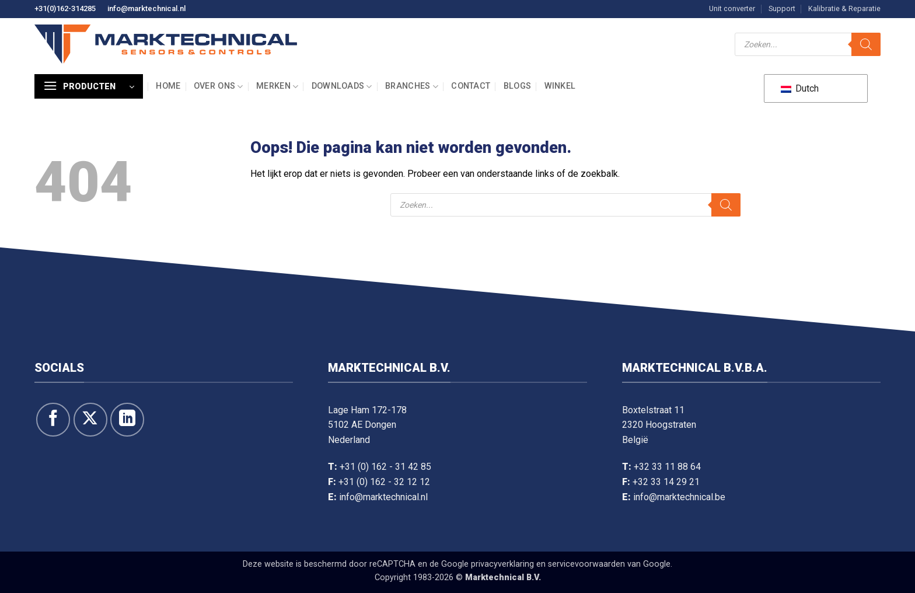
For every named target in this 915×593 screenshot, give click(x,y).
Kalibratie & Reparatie (844, 8)
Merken (277, 86)
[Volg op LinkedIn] (127, 420)
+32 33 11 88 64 (667, 466)
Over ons (218, 86)
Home (168, 86)
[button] (88, 86)
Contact (470, 86)
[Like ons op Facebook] (53, 420)
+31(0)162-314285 (65, 8)
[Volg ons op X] (90, 420)
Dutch (800, 88)
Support (782, 8)
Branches (411, 86)
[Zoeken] (866, 44)
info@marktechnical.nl (146, 8)
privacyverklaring (502, 564)
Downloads (342, 86)
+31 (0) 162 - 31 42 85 (385, 466)
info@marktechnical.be (679, 497)
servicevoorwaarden (586, 564)
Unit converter (732, 8)
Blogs (517, 86)
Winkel (560, 86)
